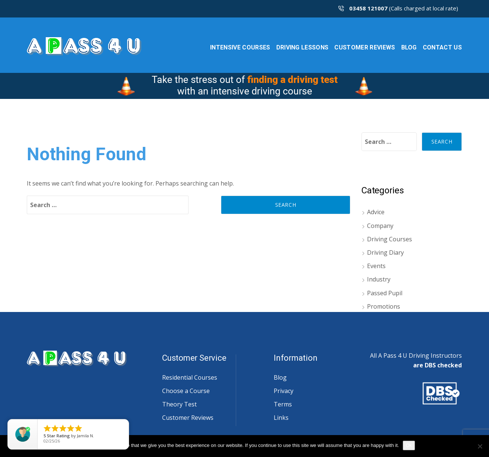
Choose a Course (186, 391)
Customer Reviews (187, 417)
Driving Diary (385, 252)
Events (376, 266)
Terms (283, 404)
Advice (376, 212)
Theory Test (179, 404)
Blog (280, 377)
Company (380, 226)
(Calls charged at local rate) (398, 8)
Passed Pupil (384, 293)
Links (281, 417)
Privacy (283, 391)
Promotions (383, 306)
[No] (479, 446)
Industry (378, 279)
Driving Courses (389, 239)
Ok (409, 445)
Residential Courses (189, 377)
